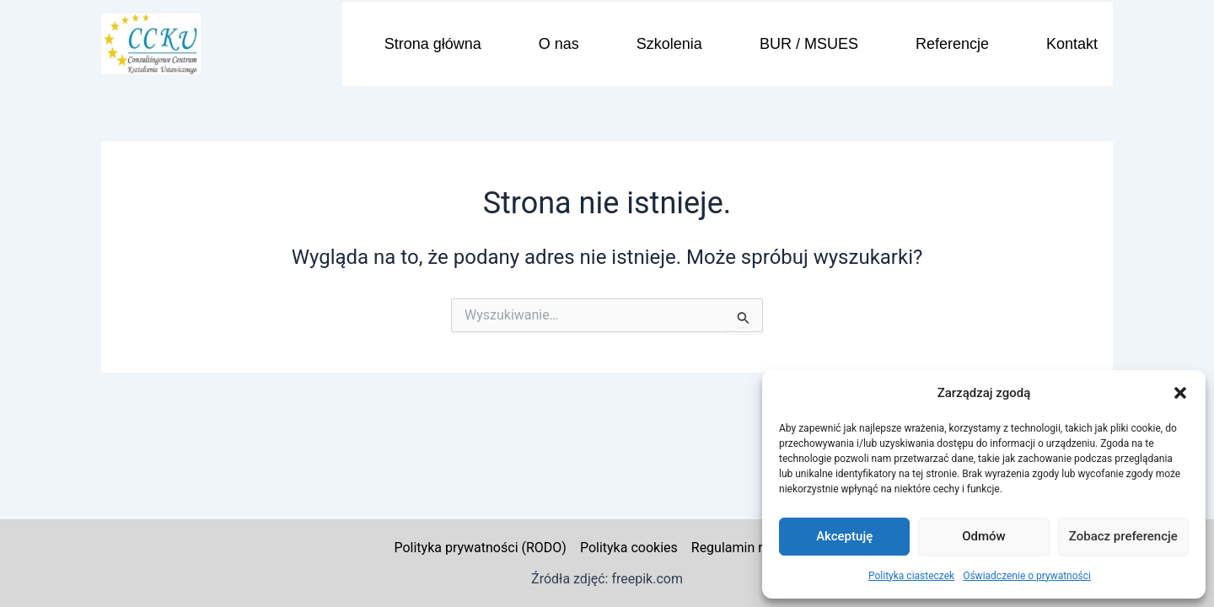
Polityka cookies (629, 548)
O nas (559, 43)
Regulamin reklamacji (755, 548)
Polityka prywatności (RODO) (480, 548)
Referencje (952, 43)
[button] (1180, 392)
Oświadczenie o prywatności (1027, 576)
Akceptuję (844, 536)
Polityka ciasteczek (911, 576)
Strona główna (432, 43)
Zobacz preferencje (1123, 536)
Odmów (984, 536)
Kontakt (1072, 43)
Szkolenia (669, 43)
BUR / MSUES (809, 43)
